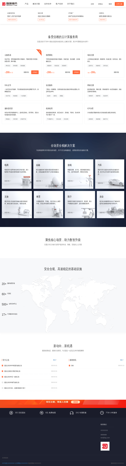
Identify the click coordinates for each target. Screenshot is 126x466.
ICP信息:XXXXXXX (8, 463)
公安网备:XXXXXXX (21, 463)
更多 (54, 360)
